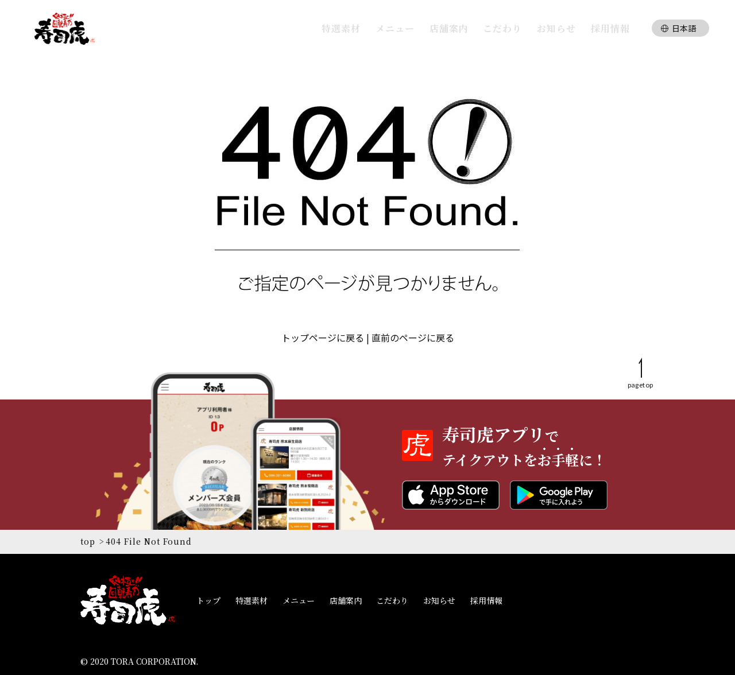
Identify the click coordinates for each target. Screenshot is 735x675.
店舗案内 (346, 600)
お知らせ (439, 600)
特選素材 (251, 600)
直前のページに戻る (413, 337)
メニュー (299, 600)
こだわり (392, 600)
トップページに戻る (322, 337)
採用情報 (486, 600)
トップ (208, 600)
